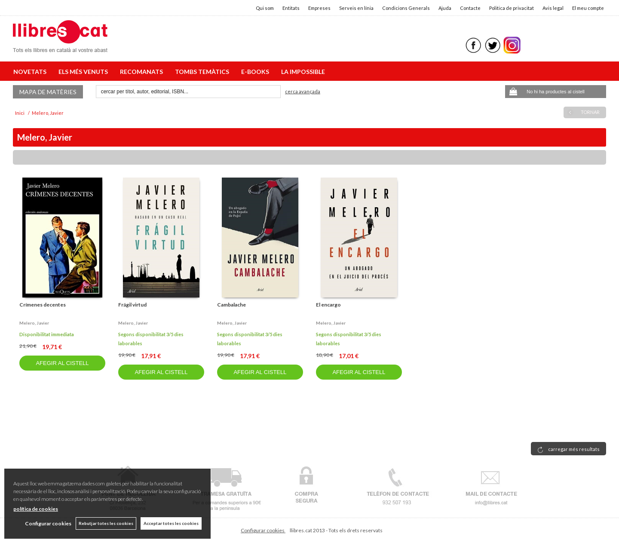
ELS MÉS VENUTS (84, 71)
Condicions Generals (406, 8)
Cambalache (231, 304)
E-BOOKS (256, 71)
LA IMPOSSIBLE (303, 71)
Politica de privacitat (511, 8)
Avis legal (553, 8)
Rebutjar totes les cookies (106, 523)
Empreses (319, 8)
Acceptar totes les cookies (171, 523)
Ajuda (444, 8)
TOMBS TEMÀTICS (203, 71)
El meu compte (588, 8)
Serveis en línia (356, 8)
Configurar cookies (263, 530)
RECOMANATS (142, 71)
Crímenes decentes (42, 304)
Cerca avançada (302, 91)
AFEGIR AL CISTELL (62, 363)
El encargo (328, 304)
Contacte (470, 8)
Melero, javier (34, 322)
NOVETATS (31, 71)
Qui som (265, 8)
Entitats (291, 8)
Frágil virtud (132, 304)
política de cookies (35, 509)
